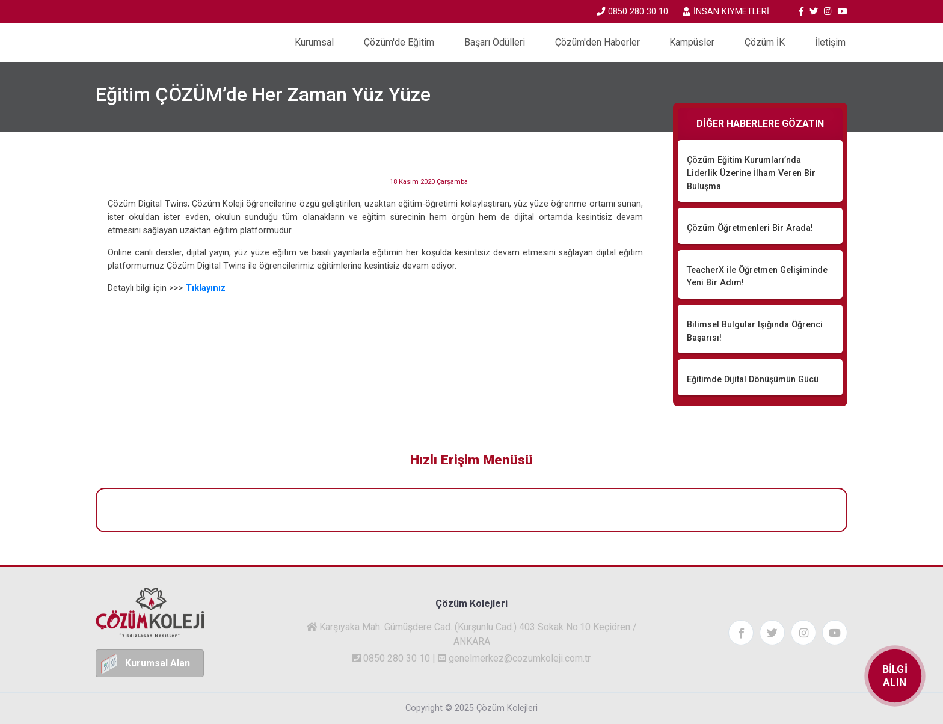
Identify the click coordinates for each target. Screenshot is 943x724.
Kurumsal (314, 42)
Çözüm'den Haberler (597, 42)
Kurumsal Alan (157, 663)
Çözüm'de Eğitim (399, 42)
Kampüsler (691, 42)
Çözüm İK (765, 42)
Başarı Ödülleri (494, 42)
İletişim (830, 42)
